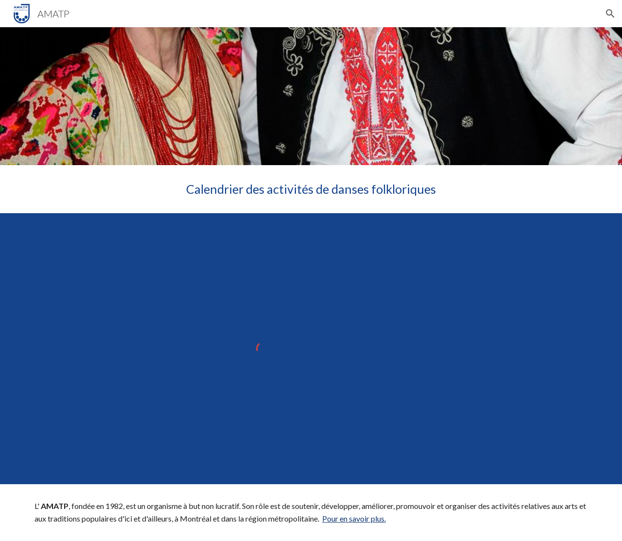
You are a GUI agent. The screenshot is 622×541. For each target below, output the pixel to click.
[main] (311, 189)
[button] (610, 13)
